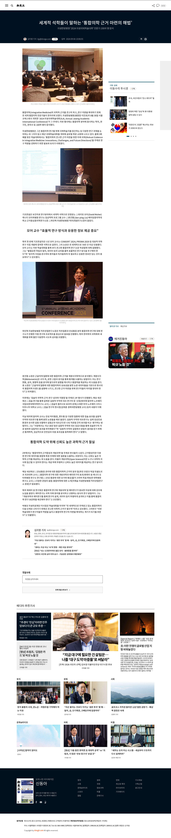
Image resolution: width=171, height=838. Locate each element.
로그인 (163, 6)
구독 (55, 39)
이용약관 (66, 821)
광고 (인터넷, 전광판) (39, 821)
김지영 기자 (40, 530)
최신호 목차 (120, 784)
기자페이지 (120, 792)
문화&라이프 (82, 788)
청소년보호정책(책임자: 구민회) (95, 821)
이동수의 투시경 (119, 88)
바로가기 (144, 339)
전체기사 (100, 796)
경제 (98, 780)
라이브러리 (120, 788)
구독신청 (138, 784)
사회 (79, 784)
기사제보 (138, 780)
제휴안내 (51, 821)
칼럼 (79, 796)
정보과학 (100, 788)
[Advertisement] (56, 356)
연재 (117, 780)
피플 (98, 792)
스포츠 (80, 792)
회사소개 (27, 821)
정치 (79, 780)
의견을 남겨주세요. (32, 579)
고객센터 (59, 821)
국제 (98, 784)
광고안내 (138, 788)
